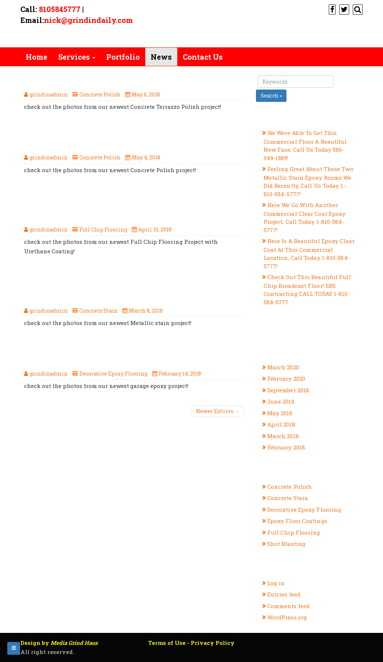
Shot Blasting (286, 543)
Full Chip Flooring (103, 229)
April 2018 (281, 424)
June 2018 (281, 401)
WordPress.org (287, 617)
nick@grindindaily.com (88, 20)
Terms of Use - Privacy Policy (191, 642)
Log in (276, 583)
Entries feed (283, 594)
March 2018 (283, 436)
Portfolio (123, 57)
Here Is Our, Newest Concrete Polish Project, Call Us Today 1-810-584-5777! (116, 138)
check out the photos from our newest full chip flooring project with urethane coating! (126, 205)
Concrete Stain (98, 310)
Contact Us (203, 57)
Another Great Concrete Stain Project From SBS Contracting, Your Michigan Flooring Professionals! (122, 286)
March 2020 (283, 367)
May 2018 (280, 413)
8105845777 (59, 9)
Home (36, 57)
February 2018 (286, 447)
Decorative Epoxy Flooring (113, 373)
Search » (271, 95)
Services (76, 57)
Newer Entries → (218, 411)
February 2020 (286, 378)
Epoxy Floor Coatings (297, 520)
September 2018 (288, 390)
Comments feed (288, 606)
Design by (59, 642)
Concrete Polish (100, 94)
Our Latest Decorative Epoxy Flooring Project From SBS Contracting (121, 354)
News (161, 57)
